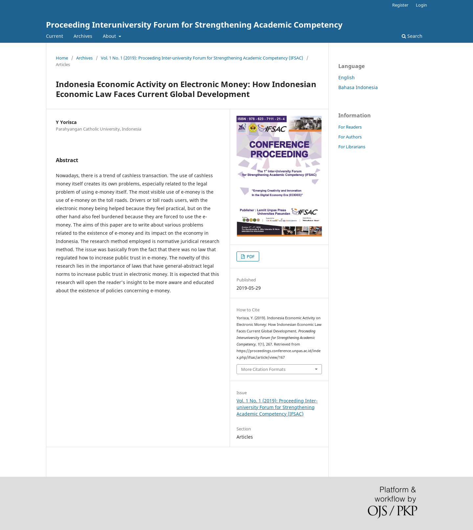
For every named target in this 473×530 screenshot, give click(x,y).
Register (400, 5)
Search (412, 36)
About (110, 36)
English (346, 77)
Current (54, 36)
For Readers (350, 127)
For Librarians (351, 147)
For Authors (350, 137)
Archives (83, 36)
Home (62, 58)
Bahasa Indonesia (358, 87)
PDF (250, 256)
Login (421, 5)
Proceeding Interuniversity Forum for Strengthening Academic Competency (194, 24)
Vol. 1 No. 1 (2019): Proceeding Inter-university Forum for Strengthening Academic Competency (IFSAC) (202, 58)
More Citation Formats (263, 369)
